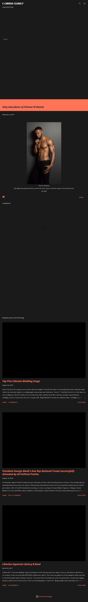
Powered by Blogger (44, 596)
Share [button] (81, 197)
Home (5, 39)
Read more (82, 402)
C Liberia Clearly (12, 3)
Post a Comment (14, 495)
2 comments (13, 402)
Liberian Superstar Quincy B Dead (21, 564)
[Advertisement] (44, 23)
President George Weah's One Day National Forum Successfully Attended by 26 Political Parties (38, 472)
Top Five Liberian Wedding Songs (21, 381)
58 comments (13, 585)
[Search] (80, 3)
